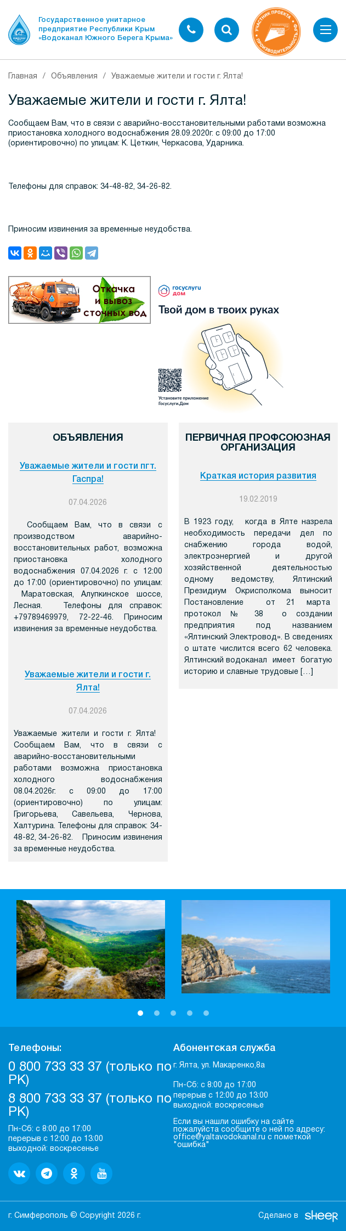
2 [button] (157, 1013)
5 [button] (206, 1013)
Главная (22, 76)
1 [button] (140, 1013)
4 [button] (189, 1013)
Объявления (74, 76)
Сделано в (278, 1215)
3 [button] (173, 1013)
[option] (90, 949)
